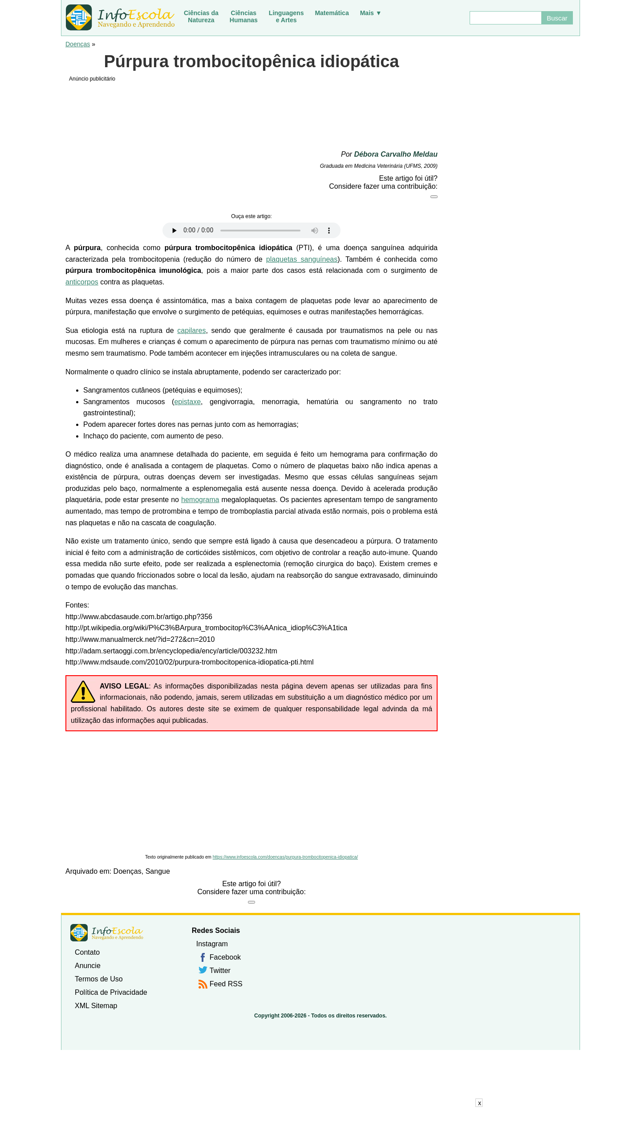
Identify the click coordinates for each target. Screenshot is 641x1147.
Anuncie (88, 965)
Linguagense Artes (286, 16)
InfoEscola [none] (106, 932)
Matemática (332, 12)
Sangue (158, 871)
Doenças (77, 44)
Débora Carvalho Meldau (396, 154)
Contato (87, 952)
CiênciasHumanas (244, 16)
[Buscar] (505, 18)
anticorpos (81, 282)
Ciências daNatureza (201, 16)
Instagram (212, 944)
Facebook (225, 957)
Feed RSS (226, 984)
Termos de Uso (99, 979)
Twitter (220, 970)
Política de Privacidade (111, 992)
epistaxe (187, 401)
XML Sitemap (96, 1005)
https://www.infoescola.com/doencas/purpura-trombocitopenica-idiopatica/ (285, 857)
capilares (191, 330)
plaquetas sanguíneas (301, 259)
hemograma (200, 499)
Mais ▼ (371, 12)
